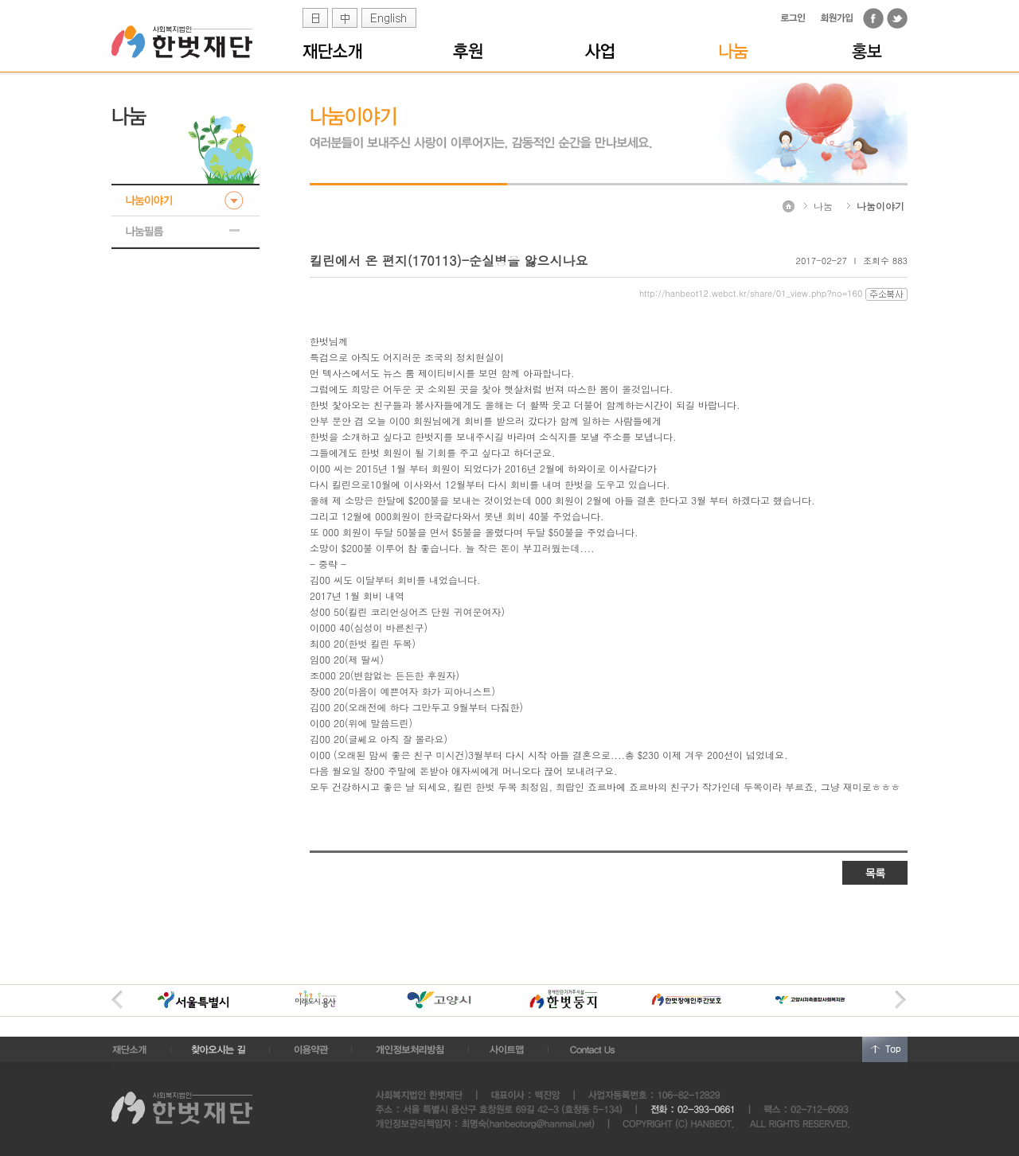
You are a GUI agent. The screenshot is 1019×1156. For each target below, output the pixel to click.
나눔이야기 (880, 205)
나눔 (823, 205)
